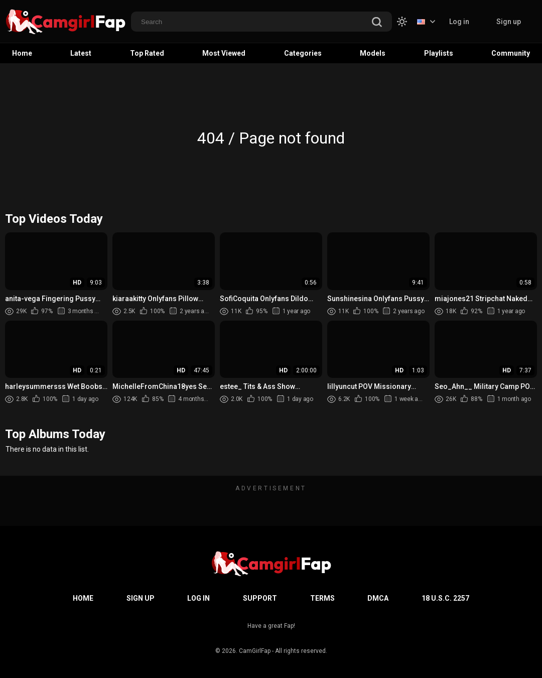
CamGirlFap (254, 650)
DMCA (377, 598)
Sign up (508, 22)
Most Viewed (223, 53)
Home (22, 53)
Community (510, 53)
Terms (322, 598)
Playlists (438, 53)
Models (372, 53)
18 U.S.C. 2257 (445, 598)
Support (260, 598)
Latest (80, 53)
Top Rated (147, 53)
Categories (303, 53)
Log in (459, 22)
